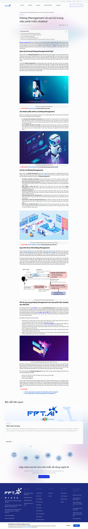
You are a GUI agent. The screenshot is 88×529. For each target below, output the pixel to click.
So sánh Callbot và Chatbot (34, 244)
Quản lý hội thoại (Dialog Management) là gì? (30, 33)
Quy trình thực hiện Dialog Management (29, 37)
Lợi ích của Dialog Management (28, 36)
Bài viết (26, 12)
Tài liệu (69, 1)
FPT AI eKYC (38, 507)
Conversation (64, 493)
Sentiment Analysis (49, 323)
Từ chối (68, 525)
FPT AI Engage (39, 499)
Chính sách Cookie (77, 518)
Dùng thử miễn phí (48, 5)
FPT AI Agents (39, 493)
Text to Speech (64, 496)
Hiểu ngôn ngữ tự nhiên (49, 252)
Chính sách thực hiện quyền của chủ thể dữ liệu (77, 514)
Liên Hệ (50, 496)
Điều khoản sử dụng (77, 495)
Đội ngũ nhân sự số (28, 497)
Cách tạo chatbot (32, 108)
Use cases (38, 5)
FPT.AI (54, 45)
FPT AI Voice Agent (40, 519)
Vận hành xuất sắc (28, 500)
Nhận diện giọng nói (29, 252)
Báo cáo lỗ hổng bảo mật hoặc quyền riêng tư (77, 504)
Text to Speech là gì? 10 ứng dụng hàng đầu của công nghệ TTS (39, 393)
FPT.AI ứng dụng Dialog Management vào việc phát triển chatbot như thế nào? (38, 39)
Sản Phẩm (38, 489)
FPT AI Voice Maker (40, 513)
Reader (62, 502)
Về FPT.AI (63, 1)
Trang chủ (22, 12)
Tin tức (74, 1)
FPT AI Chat (38, 496)
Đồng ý (76, 525)
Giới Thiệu (50, 493)
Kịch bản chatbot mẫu (33, 167)
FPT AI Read (38, 504)
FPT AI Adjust (39, 516)
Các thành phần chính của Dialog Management (31, 34)
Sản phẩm (30, 5)
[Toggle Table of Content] (65, 31)
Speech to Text (64, 499)
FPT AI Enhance (39, 502)
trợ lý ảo (45, 175)
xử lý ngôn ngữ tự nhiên (43, 312)
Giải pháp (22, 5)
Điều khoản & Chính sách (76, 490)
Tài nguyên (58, 5)
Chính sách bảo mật (26, 527)
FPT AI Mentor (39, 510)
